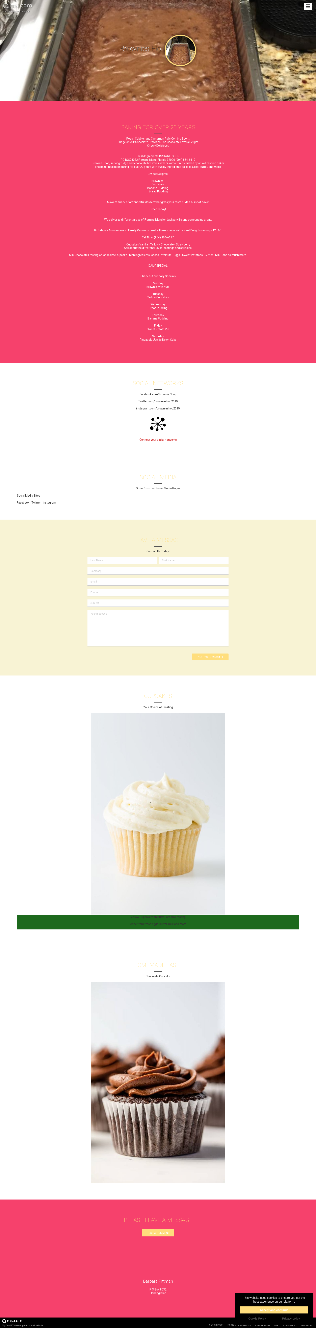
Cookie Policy (257, 1318)
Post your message (210, 657)
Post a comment (158, 1232)
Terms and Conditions (239, 1324)
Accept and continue (274, 1310)
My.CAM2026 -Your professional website (22, 1323)
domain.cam (216, 1324)
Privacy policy (262, 1324)
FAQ (276, 1324)
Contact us (306, 1324)
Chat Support (289, 1324)
